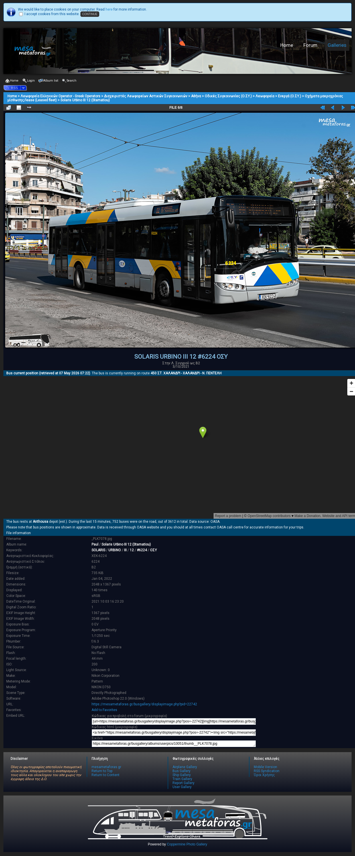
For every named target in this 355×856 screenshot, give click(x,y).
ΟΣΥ (153, 550)
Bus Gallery (181, 771)
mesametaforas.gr (106, 767)
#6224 (142, 550)
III (125, 550)
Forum (310, 45)
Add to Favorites (104, 710)
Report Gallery (183, 783)
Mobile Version (265, 767)
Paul (95, 544)
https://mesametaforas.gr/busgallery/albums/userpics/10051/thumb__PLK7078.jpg (174, 743)
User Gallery (182, 787)
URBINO (114, 550)
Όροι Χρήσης (264, 775)
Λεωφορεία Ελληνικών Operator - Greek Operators (60, 96)
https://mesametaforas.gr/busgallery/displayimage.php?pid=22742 (144, 704)
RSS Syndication (266, 771)
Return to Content (105, 775)
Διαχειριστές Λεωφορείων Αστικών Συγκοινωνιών (145, 96)
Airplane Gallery (185, 767)
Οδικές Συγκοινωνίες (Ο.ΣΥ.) (228, 96)
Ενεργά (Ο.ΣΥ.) (289, 96)
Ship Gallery (182, 775)
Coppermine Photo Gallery (187, 844)
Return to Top (102, 771)
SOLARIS (98, 550)
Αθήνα (196, 96)
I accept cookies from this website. (52, 14)
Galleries (337, 45)
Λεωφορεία (264, 96)
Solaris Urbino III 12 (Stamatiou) (85, 100)
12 (132, 550)
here (109, 9)
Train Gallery (182, 779)
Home (286, 45)
